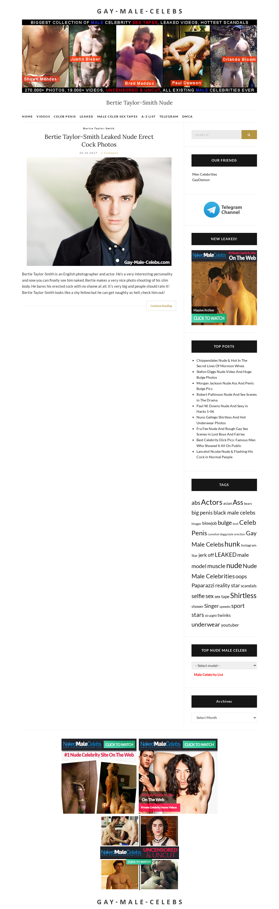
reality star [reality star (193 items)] (227, 585)
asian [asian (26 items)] (227, 503)
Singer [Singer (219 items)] (211, 606)
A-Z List (149, 116)
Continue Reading (161, 305)
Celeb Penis (65, 116)
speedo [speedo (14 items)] (225, 606)
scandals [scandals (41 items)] (248, 585)
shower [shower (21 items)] (198, 606)
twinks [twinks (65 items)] (224, 615)
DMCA (187, 116)
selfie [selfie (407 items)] (198, 595)
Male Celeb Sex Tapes (117, 116)
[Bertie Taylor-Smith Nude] (99, 211)
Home (27, 116)
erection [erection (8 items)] (239, 534)
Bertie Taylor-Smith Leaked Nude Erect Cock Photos (99, 140)
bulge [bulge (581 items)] (225, 522)
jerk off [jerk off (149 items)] (206, 555)
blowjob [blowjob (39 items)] (209, 523)
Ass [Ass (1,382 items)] (238, 502)
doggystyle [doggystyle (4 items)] (227, 534)
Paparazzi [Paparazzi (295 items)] (203, 585)
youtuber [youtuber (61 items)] (230, 625)
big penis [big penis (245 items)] (202, 512)
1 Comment (109, 152)
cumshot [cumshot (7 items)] (213, 534)
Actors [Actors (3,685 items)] (211, 502)
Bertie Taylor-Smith (99, 128)
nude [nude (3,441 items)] (234, 565)
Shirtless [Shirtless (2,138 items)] (243, 595)
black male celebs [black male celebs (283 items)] (235, 512)
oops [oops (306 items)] (241, 576)
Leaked (87, 116)
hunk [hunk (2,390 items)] (232, 544)
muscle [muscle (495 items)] (216, 565)
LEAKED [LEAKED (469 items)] (225, 554)
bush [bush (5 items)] (235, 523)
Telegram (169, 116)
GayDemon (201, 180)
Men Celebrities (204, 174)
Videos (43, 116)
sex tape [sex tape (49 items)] (222, 596)
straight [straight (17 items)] (211, 615)
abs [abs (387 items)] (196, 502)
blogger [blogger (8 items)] (197, 524)
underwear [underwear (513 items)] (206, 624)
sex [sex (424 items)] (210, 595)
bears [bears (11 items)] (248, 504)
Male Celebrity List (208, 674)
